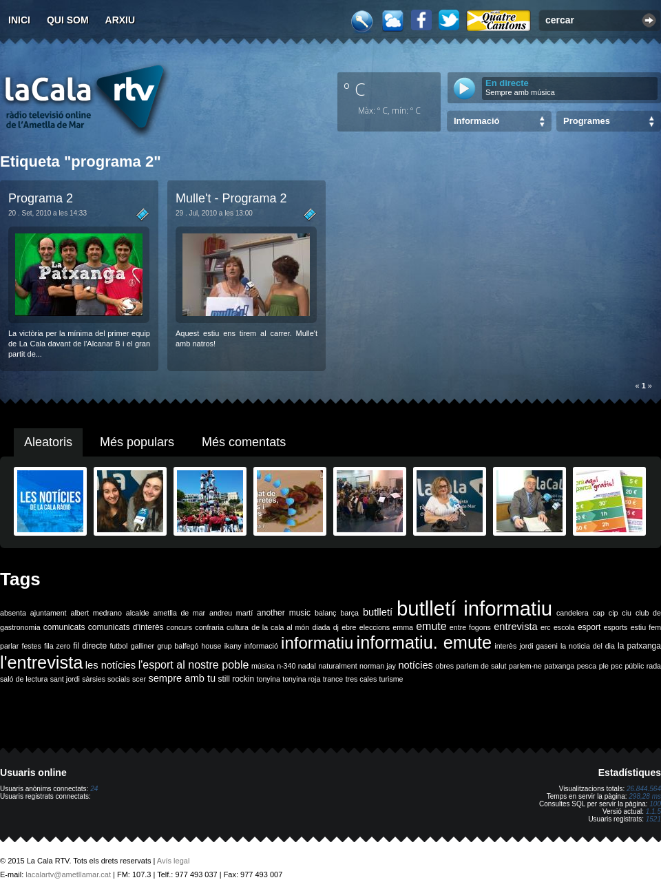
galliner (142, 646)
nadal (307, 666)
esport (589, 627)
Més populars (137, 442)
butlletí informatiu (474, 608)
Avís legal (173, 861)
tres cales (361, 679)
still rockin (236, 679)
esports (615, 627)
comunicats (64, 627)
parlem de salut (481, 666)
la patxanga (639, 646)
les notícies (110, 665)
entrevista (516, 626)
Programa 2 (40, 198)
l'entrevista (41, 662)
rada (654, 666)
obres (444, 666)
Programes (586, 121)
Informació (476, 121)
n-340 (286, 666)
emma (402, 627)
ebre (349, 627)
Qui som (68, 19)
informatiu (317, 642)
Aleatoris (48, 442)
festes (31, 646)
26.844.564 (644, 789)
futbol (118, 646)
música (263, 666)
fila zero (57, 646)
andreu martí (231, 613)
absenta (13, 613)
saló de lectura (24, 679)
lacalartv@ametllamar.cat (68, 874)
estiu (639, 627)
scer (139, 679)
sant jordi (65, 679)
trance (333, 679)
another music (284, 613)
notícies (415, 665)
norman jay (377, 666)
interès (505, 646)
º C (355, 89)
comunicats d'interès (126, 627)
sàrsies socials (105, 679)
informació (261, 646)
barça (349, 613)
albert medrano (96, 613)
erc (546, 627)
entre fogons (470, 627)
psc (616, 666)
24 (94, 789)
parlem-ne (525, 666)
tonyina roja (301, 679)
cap (599, 613)
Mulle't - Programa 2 (231, 198)
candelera (572, 613)
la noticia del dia (587, 646)
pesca (586, 666)
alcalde (137, 613)
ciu (626, 613)
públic (634, 666)
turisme (391, 679)
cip (613, 613)
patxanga (559, 666)
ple (604, 666)
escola (564, 627)
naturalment (337, 666)
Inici (19, 19)
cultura (238, 627)
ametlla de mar (179, 613)
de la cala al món (280, 627)
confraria (209, 627)
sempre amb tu (182, 678)
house (211, 646)
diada (321, 627)
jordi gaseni (538, 646)
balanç (325, 613)
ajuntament (48, 613)
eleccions (374, 627)
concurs (179, 627)
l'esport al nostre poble (193, 665)
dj (336, 627)
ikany (233, 646)
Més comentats (244, 442)
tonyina (268, 679)
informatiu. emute (424, 642)
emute (431, 626)
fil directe (90, 646)
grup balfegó (177, 646)
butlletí (377, 612)
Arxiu (120, 19)
